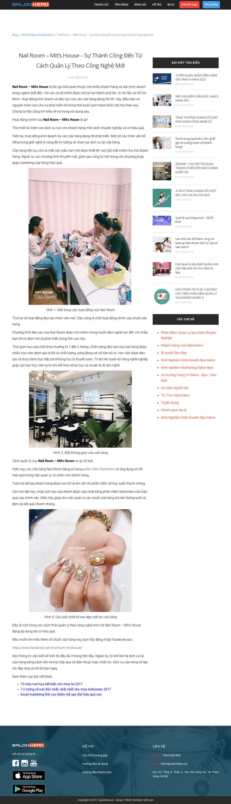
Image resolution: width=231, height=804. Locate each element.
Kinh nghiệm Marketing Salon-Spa (187, 367)
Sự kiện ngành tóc (175, 388)
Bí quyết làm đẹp (174, 353)
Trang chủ (101, 4)
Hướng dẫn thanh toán (97, 772)
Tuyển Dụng (170, 403)
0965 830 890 (167, 755)
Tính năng (121, 4)
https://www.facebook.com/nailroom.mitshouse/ (47, 648)
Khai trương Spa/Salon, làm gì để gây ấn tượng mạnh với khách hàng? (195, 143)
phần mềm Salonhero (98, 469)
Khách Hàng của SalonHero (38, 34)
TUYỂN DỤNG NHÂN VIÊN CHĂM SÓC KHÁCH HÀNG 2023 (196, 77)
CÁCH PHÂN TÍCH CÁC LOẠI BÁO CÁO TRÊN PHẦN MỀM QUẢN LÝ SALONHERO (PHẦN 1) (196, 293)
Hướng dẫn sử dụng (95, 763)
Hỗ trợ (156, 4)
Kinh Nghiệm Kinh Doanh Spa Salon (188, 360)
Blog (170, 4)
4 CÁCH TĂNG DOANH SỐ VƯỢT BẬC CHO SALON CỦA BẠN (195, 193)
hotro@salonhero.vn (170, 763)
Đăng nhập (211, 4)
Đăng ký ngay (189, 4)
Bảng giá (140, 4)
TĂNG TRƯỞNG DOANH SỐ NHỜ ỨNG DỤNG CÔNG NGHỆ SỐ (196, 119)
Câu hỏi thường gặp (95, 755)
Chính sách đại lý (174, 410)
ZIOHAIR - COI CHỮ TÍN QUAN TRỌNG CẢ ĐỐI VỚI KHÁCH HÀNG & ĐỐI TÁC (196, 168)
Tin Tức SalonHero (175, 395)
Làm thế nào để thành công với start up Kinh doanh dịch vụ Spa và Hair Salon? (196, 243)
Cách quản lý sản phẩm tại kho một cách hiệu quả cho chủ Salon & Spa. (196, 268)
